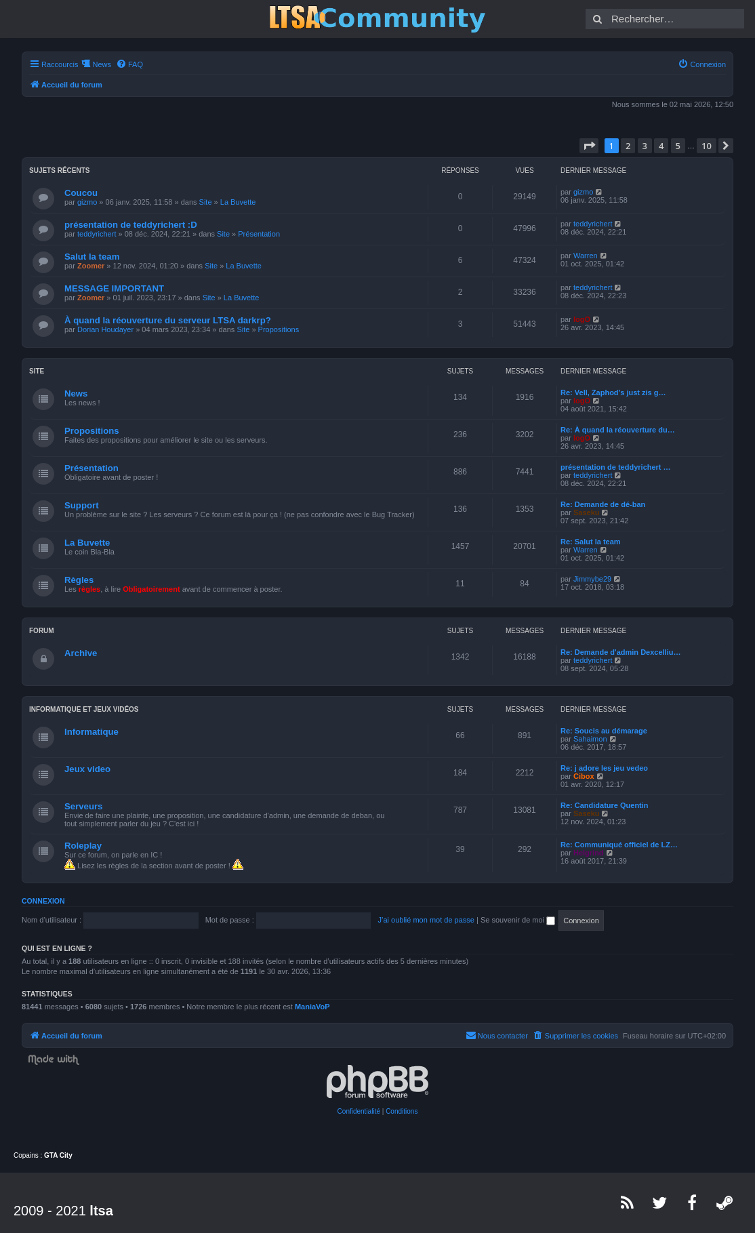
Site (205, 202)
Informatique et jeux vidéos (84, 709)
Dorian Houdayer (105, 329)
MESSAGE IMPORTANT (114, 288)
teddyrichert (96, 234)
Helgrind (588, 853)
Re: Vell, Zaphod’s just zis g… (613, 392)
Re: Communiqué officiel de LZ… (619, 845)
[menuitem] (129, 64)
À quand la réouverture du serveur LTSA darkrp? (167, 320)
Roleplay (83, 846)
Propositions (279, 329)
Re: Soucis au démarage (603, 731)
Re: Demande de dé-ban (602, 504)
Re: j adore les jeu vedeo (604, 768)
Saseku (586, 512)
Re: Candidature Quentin (604, 805)
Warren (585, 255)
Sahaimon (590, 739)
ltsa (101, 1210)
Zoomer (90, 266)
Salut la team (91, 256)
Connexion (43, 901)
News (75, 393)
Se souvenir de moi (518, 920)
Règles (79, 580)
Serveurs (83, 806)
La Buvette (238, 202)
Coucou (81, 193)
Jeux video (87, 769)
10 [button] (706, 146)
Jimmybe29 (592, 579)
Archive (80, 653)
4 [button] (661, 146)
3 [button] (644, 146)
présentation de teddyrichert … (615, 467)
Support (81, 505)
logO (581, 319)
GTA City (58, 1155)
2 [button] (628, 146)
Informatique (91, 732)
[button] (588, 145)
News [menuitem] (101, 64)
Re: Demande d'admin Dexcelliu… (620, 652)
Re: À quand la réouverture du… (617, 430)
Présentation (259, 234)
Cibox (583, 776)
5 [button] (678, 146)
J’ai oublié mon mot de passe (426, 920)
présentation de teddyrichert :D (130, 225)
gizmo (87, 202)
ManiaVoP (312, 1007)
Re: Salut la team (590, 542)
